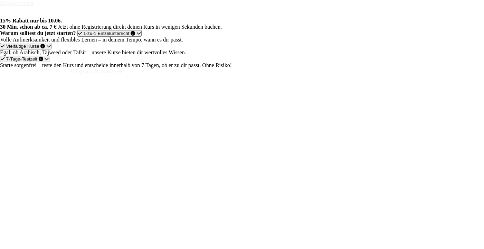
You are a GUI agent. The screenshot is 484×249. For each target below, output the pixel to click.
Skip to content (17, 3)
